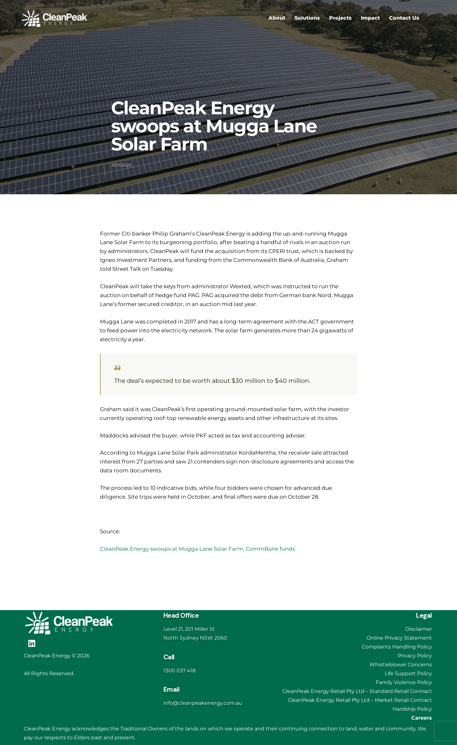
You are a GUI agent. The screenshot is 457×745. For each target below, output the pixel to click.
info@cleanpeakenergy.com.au (202, 703)
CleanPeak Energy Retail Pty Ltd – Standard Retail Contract (357, 691)
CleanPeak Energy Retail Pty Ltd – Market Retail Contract (360, 700)
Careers (421, 718)
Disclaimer (418, 629)
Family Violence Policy (404, 682)
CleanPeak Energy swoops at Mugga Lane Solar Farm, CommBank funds (197, 549)
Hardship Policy (412, 709)
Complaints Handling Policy (397, 647)
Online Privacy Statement (399, 638)
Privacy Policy (415, 656)
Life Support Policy (408, 673)
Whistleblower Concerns (400, 665)
